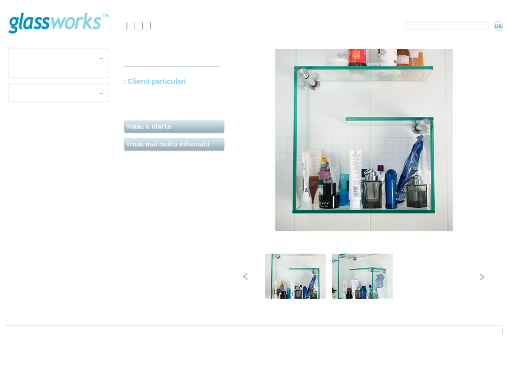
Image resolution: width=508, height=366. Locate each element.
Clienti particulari (157, 81)
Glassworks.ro (58, 23)
